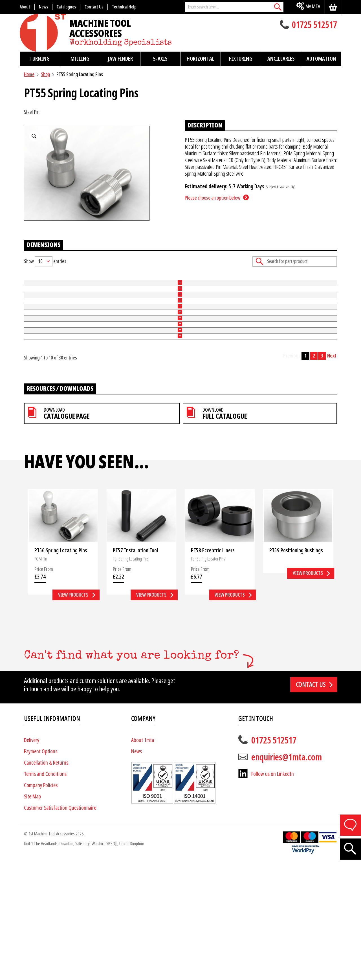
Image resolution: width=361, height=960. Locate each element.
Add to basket (319, 293)
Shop (45, 74)
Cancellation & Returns (46, 861)
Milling (80, 58)
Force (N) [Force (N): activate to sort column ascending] (217, 280)
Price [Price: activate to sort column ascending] (265, 280)
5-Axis (160, 58)
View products (73, 693)
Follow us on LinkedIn (272, 872)
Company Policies (41, 884)
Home (29, 74)
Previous (291, 454)
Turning (40, 58)
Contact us (311, 783)
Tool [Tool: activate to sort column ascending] (160, 280)
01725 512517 (314, 25)
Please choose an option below (212, 198)
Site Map (32, 895)
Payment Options (40, 850)
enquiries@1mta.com (286, 855)
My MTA (312, 6)
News (136, 850)
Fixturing (240, 58)
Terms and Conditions (45, 872)
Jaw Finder (120, 58)
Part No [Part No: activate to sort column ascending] (31, 280)
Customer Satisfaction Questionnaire (60, 906)
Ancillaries (281, 58)
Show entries (45, 261)
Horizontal (200, 58)
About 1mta (142, 839)
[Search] (277, 7)
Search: (294, 261)
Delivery (31, 839)
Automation (321, 58)
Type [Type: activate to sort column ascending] (102, 280)
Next (331, 454)
